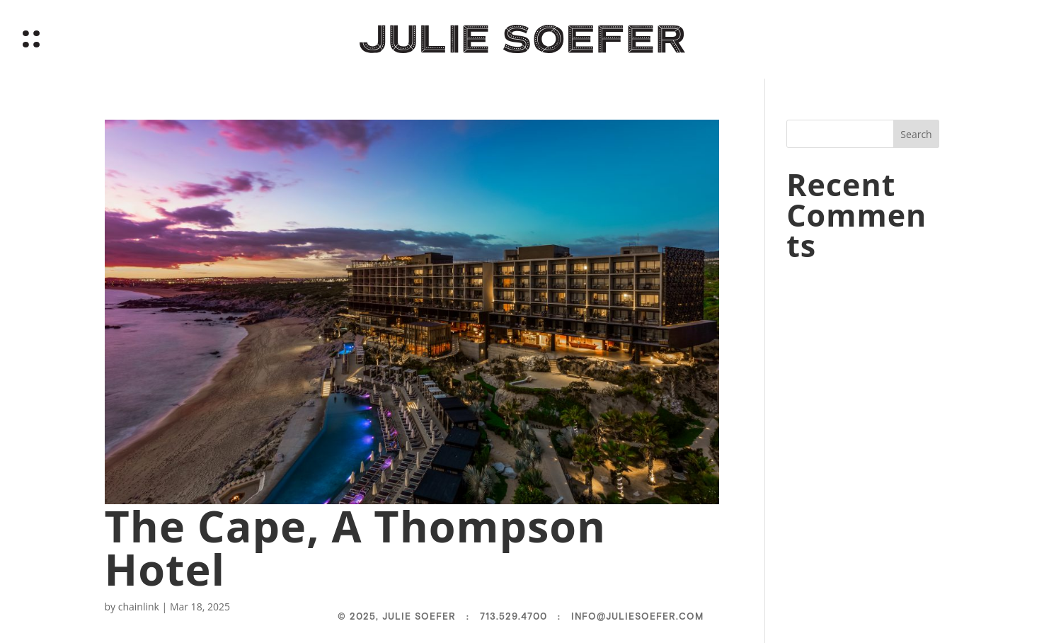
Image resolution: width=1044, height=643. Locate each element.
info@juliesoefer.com (637, 616)
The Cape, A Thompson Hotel (356, 547)
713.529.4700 (513, 616)
